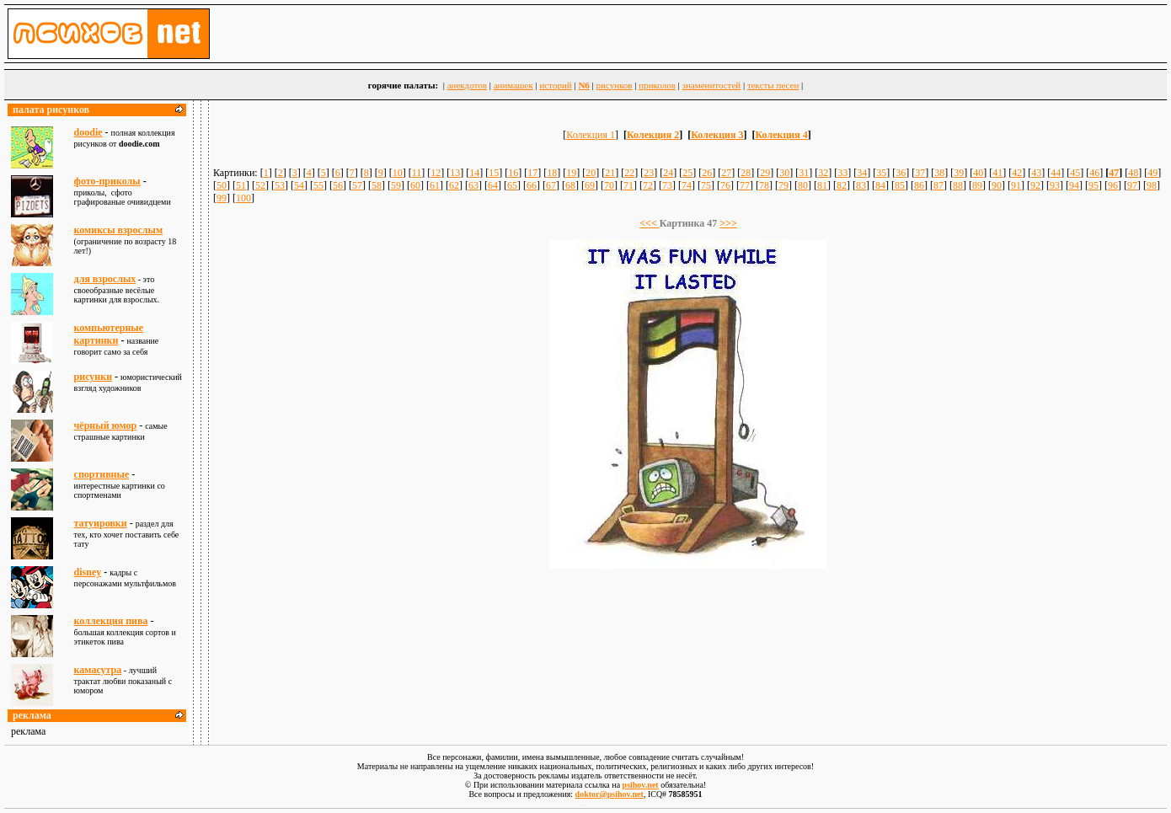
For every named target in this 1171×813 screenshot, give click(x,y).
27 (726, 173)
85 (900, 185)
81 (822, 185)
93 (1055, 185)
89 (977, 185)
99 (222, 198)
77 (745, 185)
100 (243, 198)
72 (648, 185)
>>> (728, 223)
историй (555, 85)
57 (357, 185)
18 (552, 173)
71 (628, 185)
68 (570, 185)
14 (474, 173)
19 (571, 173)
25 (687, 173)
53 (280, 185)
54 (299, 185)
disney (88, 572)
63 (473, 185)
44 (1056, 173)
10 (398, 173)
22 (629, 173)
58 (377, 185)
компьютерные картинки (108, 334)
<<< (649, 223)
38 (939, 173)
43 (1036, 173)
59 (396, 185)
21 (610, 173)
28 (746, 173)
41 (997, 173)
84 (880, 185)
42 (1017, 173)
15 (494, 173)
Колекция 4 (782, 135)
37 (920, 173)
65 (512, 185)
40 (978, 173)
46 (1094, 173)
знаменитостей (711, 85)
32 (823, 173)
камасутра (98, 670)
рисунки (93, 376)
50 (222, 185)
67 (551, 185)
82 (842, 185)
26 (707, 173)
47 (1114, 173)
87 (938, 185)
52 (260, 185)
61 (435, 185)
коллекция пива (111, 621)
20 (591, 173)
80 (803, 185)
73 (667, 185)
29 (765, 173)
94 (1074, 185)
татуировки (100, 523)
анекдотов (467, 85)
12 (435, 173)
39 (959, 173)
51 (241, 185)
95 (1093, 185)
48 (1133, 173)
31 (804, 173)
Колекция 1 (590, 135)
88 (958, 185)
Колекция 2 (653, 135)
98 (1152, 185)
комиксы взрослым (118, 230)
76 (725, 185)
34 (862, 173)
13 (455, 173)
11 (417, 173)
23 (649, 173)
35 (881, 173)
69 (590, 185)
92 (1035, 185)
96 (1113, 185)
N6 (583, 85)
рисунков (614, 85)
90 (997, 185)
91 (1016, 185)
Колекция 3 (717, 135)
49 (1152, 173)
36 (901, 173)
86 (919, 185)
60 (415, 185)
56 (338, 185)
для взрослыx (105, 279)
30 (784, 173)
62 (454, 185)
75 (706, 185)
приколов (657, 85)
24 (668, 173)
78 (764, 185)
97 (1132, 185)
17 (532, 173)
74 (687, 185)
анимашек (513, 85)
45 (1075, 173)
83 (861, 185)
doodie (88, 132)
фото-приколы (107, 181)
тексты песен (773, 85)
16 (513, 173)
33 (842, 173)
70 (609, 185)
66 (532, 185)
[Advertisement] (688, 616)
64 (493, 185)
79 (783, 185)
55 (318, 185)
